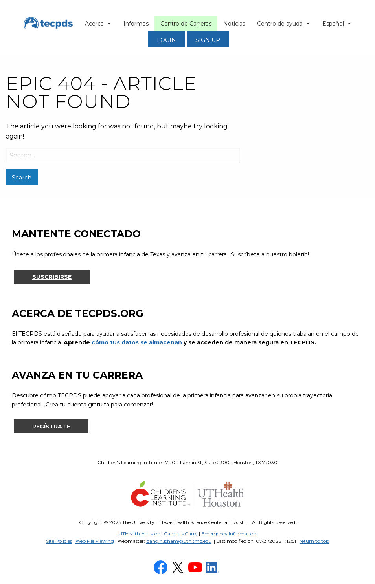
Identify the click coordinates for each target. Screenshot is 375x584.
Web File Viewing (94, 541)
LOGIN (166, 40)
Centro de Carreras (185, 23)
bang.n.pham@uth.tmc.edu (178, 541)
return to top (314, 541)
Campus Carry (181, 533)
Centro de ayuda (284, 23)
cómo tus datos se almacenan (137, 342)
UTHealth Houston (139, 533)
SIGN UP (207, 40)
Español (337, 23)
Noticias (234, 23)
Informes (136, 23)
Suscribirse (52, 276)
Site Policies (59, 541)
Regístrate (51, 426)
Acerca (98, 23)
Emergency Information (228, 533)
